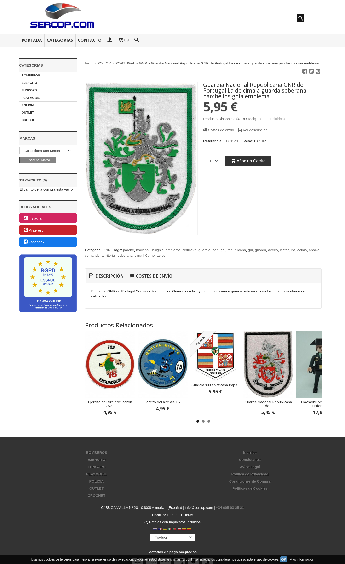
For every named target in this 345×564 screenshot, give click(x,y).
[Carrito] (123, 40)
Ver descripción (252, 130)
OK (283, 559)
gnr (250, 250)
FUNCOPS (29, 90)
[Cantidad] (212, 161)
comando (92, 255)
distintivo (189, 250)
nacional (143, 250)
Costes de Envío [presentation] (150, 276)
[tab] (106, 276)
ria (293, 250)
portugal (218, 250)
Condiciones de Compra (250, 481)
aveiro (273, 250)
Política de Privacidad (249, 474)
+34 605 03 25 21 (230, 508)
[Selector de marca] (46, 150)
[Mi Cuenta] (109, 40)
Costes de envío (218, 130)
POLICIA (28, 105)
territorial (108, 255)
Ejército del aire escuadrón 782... (110, 404)
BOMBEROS (31, 75)
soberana (125, 255)
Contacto (90, 40)
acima (302, 250)
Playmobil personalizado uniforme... (321, 404)
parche (128, 250)
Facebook (33, 242)
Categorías (60, 40)
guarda (260, 250)
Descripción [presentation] (106, 276)
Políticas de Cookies (249, 488)
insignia (157, 250)
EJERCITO (29, 83)
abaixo (314, 250)
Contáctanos (250, 460)
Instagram (34, 218)
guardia (204, 250)
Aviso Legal (250, 467)
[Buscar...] (137, 40)
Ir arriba (250, 452)
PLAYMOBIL (31, 97)
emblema (173, 250)
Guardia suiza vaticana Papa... (215, 385)
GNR (106, 250)
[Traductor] (172, 537)
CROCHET (29, 120)
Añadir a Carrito (247, 160)
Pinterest (33, 230)
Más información (301, 559)
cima (138, 255)
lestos (284, 250)
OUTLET (28, 112)
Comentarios (155, 255)
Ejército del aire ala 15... (162, 402)
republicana (236, 250)
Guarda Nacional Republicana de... (268, 404)
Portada (32, 40)
